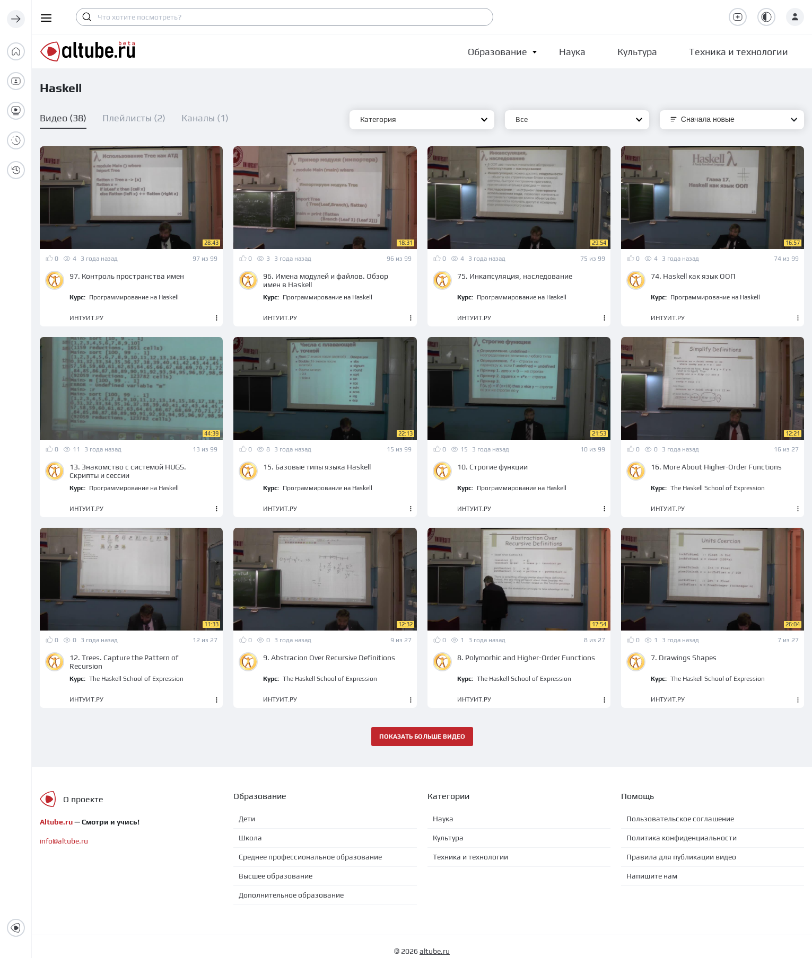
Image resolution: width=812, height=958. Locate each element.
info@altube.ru (64, 841)
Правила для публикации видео (681, 857)
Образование (497, 51)
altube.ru (435, 951)
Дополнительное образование (291, 895)
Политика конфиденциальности (681, 837)
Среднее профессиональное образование (310, 857)
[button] (497, 51)
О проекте (83, 799)
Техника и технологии (470, 857)
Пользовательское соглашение (680, 818)
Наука (443, 818)
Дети (247, 818)
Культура (448, 837)
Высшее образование (275, 876)
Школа (250, 837)
